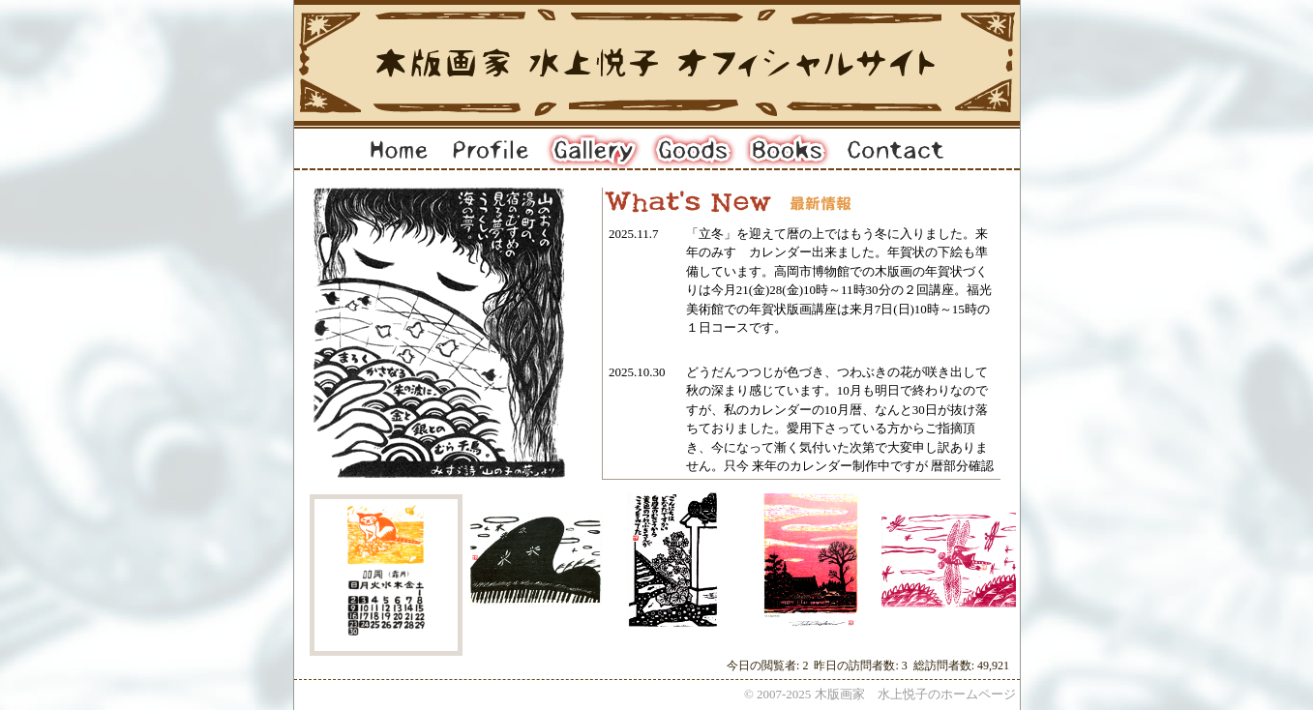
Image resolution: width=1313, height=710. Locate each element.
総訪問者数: (945, 665)
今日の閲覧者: (764, 665)
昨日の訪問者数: (857, 665)
